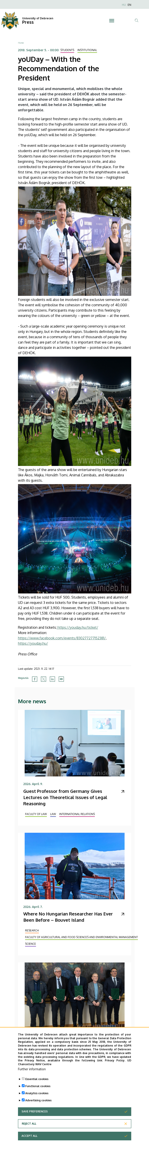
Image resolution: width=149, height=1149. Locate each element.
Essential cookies (36, 1087)
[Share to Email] (61, 679)
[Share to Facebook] (34, 679)
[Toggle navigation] (111, 20)
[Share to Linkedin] (52, 679)
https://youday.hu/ (33, 643)
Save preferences (35, 1119)
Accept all (29, 1144)
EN (129, 4)
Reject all (29, 1131)
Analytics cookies (36, 1101)
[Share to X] (43, 679)
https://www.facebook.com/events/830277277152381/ (62, 638)
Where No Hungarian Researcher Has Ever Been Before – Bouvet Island (68, 917)
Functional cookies (37, 1094)
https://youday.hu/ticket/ (77, 627)
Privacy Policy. (115, 1068)
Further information (32, 1077)
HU (124, 4)
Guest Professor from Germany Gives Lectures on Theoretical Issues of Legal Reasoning (65, 797)
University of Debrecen (37, 18)
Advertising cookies (38, 1108)
